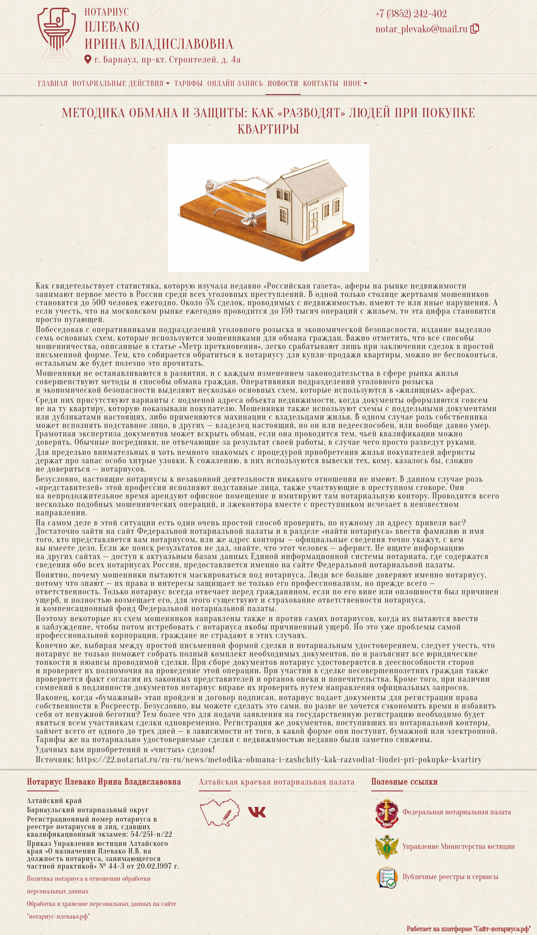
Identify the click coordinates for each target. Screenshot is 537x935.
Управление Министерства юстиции (445, 847)
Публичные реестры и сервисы (436, 877)
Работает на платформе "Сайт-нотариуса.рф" (469, 929)
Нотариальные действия (118, 83)
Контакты (321, 83)
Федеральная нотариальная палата (443, 812)
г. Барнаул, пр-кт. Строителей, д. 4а (162, 59)
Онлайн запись (235, 83)
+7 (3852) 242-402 (411, 14)
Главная (53, 83)
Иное (352, 83)
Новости (283, 83)
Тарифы (189, 83)
